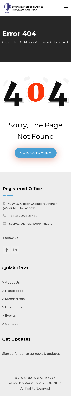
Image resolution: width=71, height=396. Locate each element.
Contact (11, 324)
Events (10, 315)
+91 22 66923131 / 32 (23, 216)
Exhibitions (13, 307)
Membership (15, 299)
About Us (12, 282)
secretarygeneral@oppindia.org (30, 223)
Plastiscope (14, 291)
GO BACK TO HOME (35, 153)
